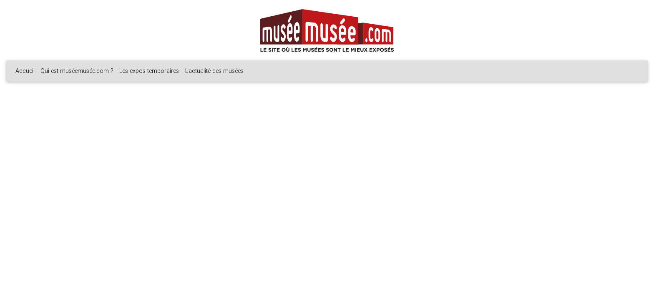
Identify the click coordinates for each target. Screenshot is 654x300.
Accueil (25, 71)
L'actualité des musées (214, 71)
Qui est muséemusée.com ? (76, 71)
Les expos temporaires (149, 71)
